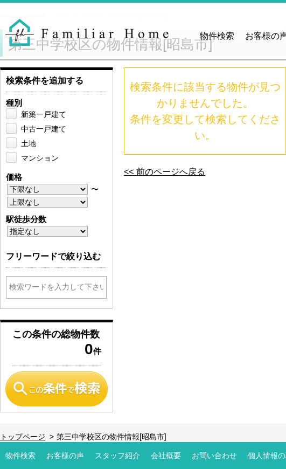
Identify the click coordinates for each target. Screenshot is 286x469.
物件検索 (217, 35)
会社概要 (166, 455)
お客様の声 (65, 455)
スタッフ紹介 (117, 455)
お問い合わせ (214, 455)
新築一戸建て (43, 114)
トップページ (22, 436)
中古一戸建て (43, 129)
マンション (40, 158)
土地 (28, 143)
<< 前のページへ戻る (164, 171)
